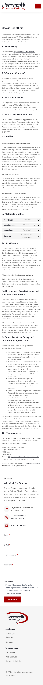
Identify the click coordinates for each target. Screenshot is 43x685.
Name (7, 535)
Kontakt (9, 642)
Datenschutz (11, 657)
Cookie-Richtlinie (13, 661)
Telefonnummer (11, 555)
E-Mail (7, 545)
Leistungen (10, 633)
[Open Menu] (38, 6)
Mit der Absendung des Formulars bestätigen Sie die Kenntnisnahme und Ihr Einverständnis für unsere (22, 589)
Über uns (9, 637)
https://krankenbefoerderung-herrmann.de (23, 457)
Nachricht (8, 565)
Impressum (10, 652)
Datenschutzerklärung (15, 593)
